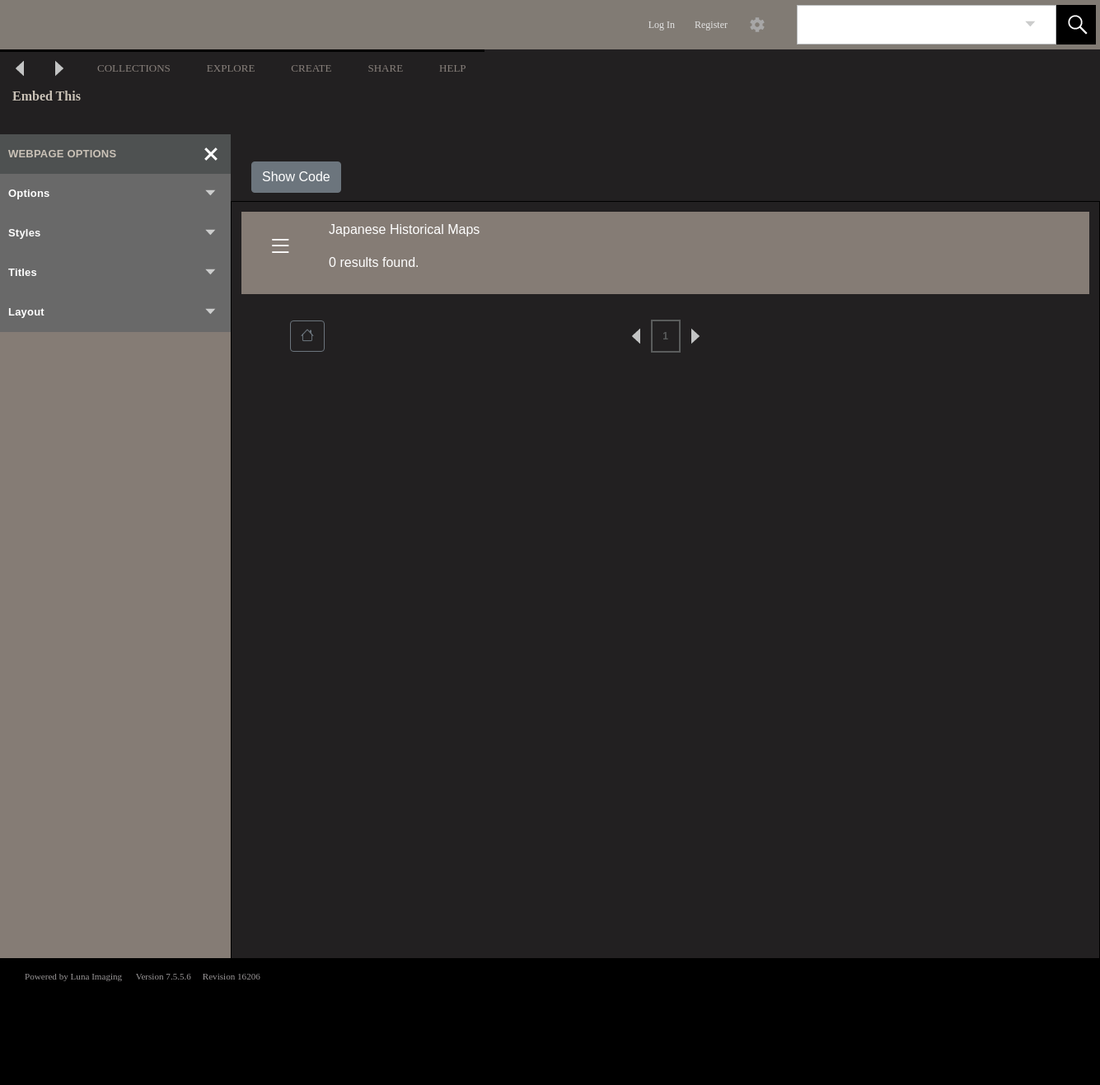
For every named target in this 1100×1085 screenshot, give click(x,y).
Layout (113, 312)
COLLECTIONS (134, 68)
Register (711, 24)
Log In (661, 24)
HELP (452, 68)
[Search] (907, 24)
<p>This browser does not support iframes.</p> (550, 1020)
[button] (1076, 24)
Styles (113, 233)
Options (113, 193)
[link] (1030, 24)
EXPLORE (231, 68)
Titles (113, 272)
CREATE (311, 68)
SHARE (385, 68)
